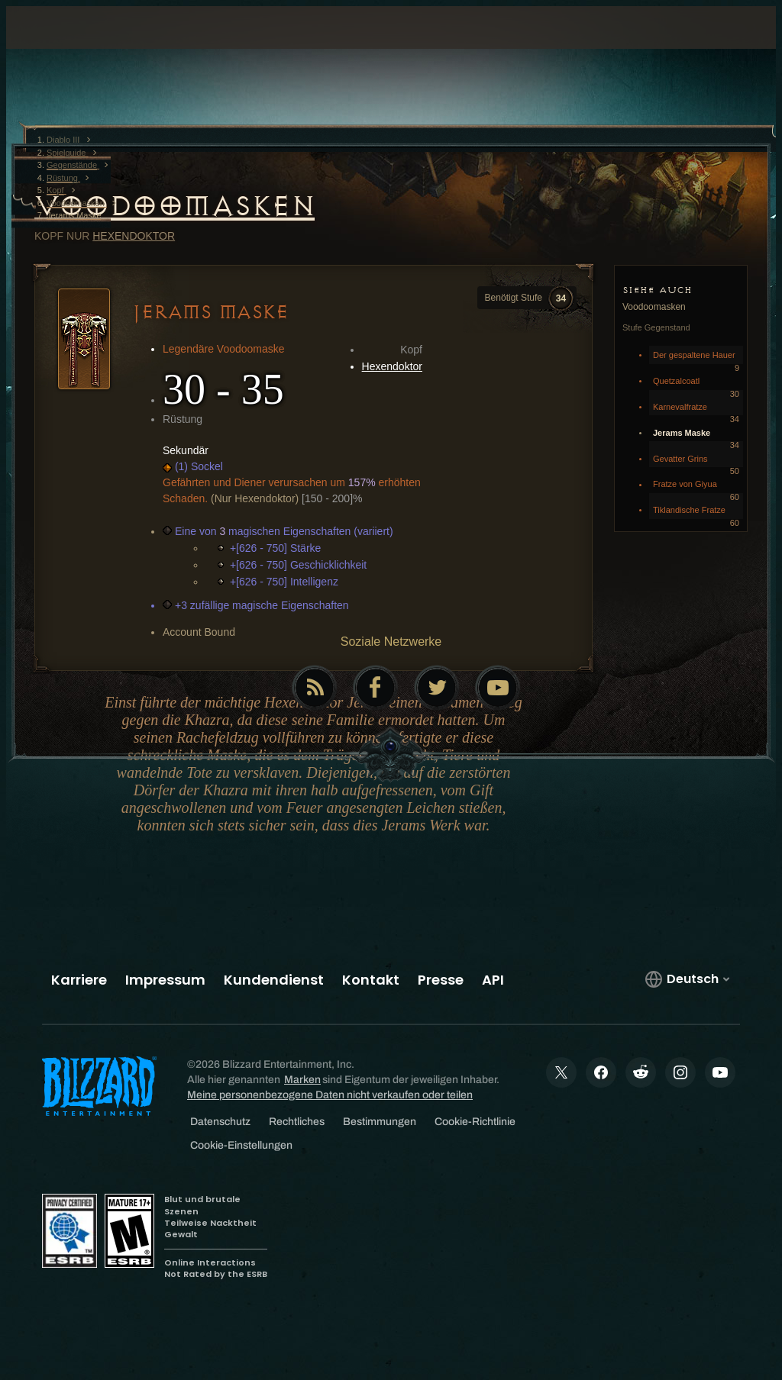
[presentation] (64, 45)
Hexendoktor (133, 236)
